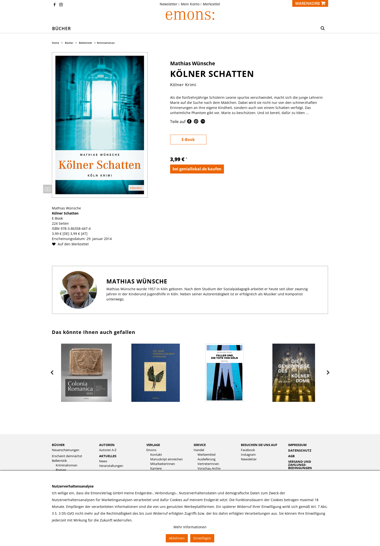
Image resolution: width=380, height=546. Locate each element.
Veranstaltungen (111, 465)
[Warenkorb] (310, 3)
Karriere (156, 468)
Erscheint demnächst (67, 456)
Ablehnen (177, 538)
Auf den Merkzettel (72, 244)
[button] (321, 28)
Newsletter (168, 4)
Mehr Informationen (190, 527)
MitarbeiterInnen (162, 463)
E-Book (188, 139)
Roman (61, 470)
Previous (51, 372)
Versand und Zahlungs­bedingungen (300, 464)
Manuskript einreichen (166, 459)
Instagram (248, 454)
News (103, 461)
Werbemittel (206, 454)
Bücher (69, 42)
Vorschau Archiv (209, 468)
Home (55, 42)
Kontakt (156, 454)
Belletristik (85, 42)
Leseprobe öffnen (47, 189)
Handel (199, 450)
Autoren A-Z (107, 450)
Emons (151, 450)
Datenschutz (299, 450)
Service (200, 444)
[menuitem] (170, 4)
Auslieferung (206, 459)
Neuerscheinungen (65, 450)
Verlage (153, 444)
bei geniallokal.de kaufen (197, 169)
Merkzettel (211, 4)
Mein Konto (190, 4)
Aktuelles (107, 456)
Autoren (107, 444)
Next (328, 372)
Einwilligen (202, 538)
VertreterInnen (208, 463)
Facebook (248, 450)
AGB (291, 456)
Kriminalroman (106, 42)
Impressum (297, 444)
